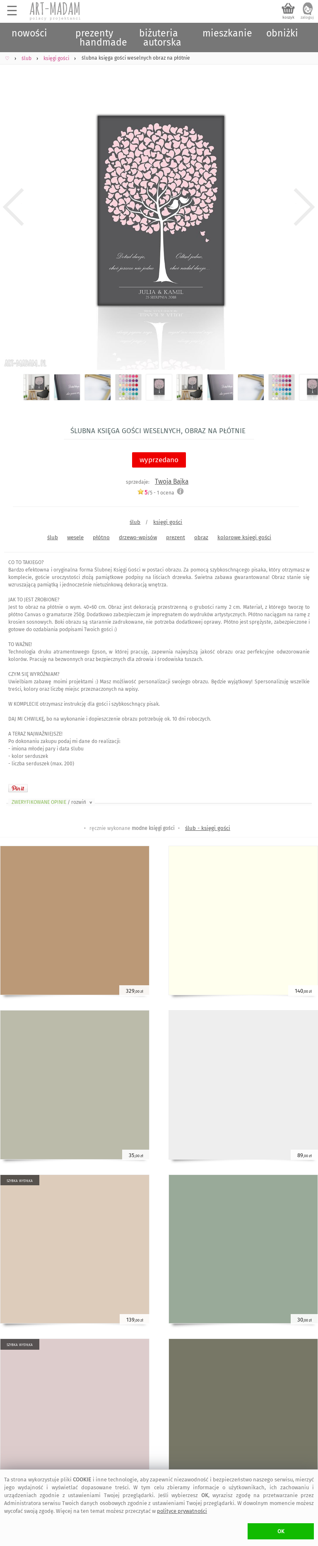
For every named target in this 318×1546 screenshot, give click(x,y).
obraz (201, 537)
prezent (175, 537)
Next (304, 206)
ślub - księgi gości (207, 828)
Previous (13, 206)
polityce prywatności (182, 1511)
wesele (75, 537)
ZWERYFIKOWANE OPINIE (53, 802)
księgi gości (167, 522)
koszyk (288, 17)
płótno (101, 537)
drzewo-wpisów (138, 537)
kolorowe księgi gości (244, 537)
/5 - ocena (155, 492)
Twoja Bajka (171, 481)
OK (280, 1531)
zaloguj (307, 17)
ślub (135, 522)
